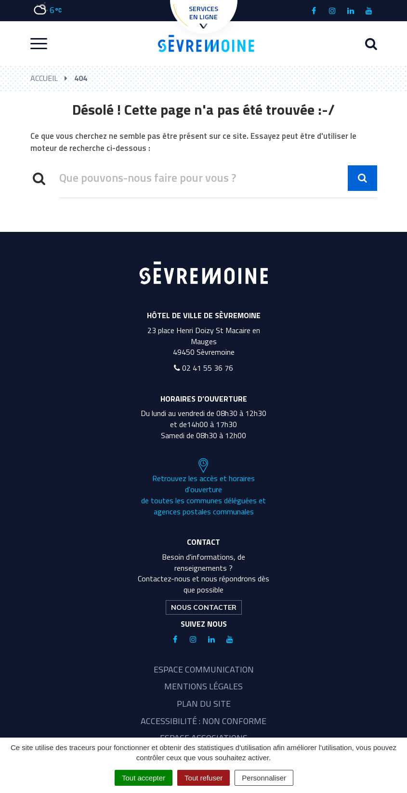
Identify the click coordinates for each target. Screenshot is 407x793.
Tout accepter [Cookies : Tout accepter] (143, 778)
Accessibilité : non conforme (203, 720)
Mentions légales (203, 686)
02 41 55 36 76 (203, 368)
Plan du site (204, 703)
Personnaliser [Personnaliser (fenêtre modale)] (264, 778)
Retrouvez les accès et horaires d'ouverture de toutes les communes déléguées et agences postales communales (203, 487)
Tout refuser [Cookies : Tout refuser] (203, 778)
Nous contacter (203, 607)
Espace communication (204, 669)
